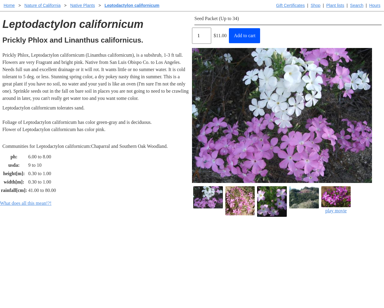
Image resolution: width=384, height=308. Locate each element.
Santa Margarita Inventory (295, 238)
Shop (315, 5)
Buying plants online (213, 248)
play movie (336, 199)
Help (197, 238)
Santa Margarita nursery (293, 248)
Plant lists (335, 5)
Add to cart (244, 35)
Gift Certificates (290, 5)
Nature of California (42, 5)
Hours (374, 5)
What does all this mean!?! (26, 203)
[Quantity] (201, 36)
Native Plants (82, 5)
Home (9, 5)
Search (356, 5)
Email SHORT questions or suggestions (156, 288)
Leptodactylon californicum (131, 5)
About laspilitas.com (290, 257)
